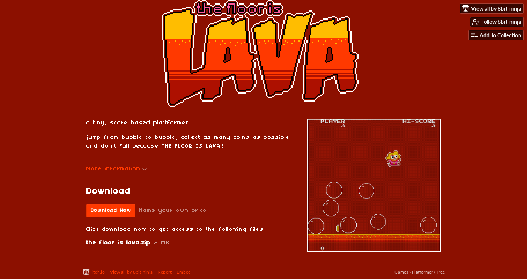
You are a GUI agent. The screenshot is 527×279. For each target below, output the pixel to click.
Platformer (422, 272)
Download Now (111, 211)
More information (116, 169)
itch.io (98, 272)
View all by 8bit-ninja (131, 272)
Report (165, 272)
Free (440, 272)
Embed (184, 272)
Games (401, 272)
